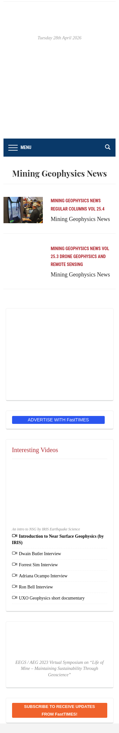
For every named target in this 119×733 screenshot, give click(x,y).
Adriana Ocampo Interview (43, 576)
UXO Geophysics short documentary (52, 598)
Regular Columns (69, 208)
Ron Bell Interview (36, 587)
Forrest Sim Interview (38, 564)
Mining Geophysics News (76, 200)
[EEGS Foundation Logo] (59, 354)
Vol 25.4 (96, 208)
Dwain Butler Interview (40, 553)
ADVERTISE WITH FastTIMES (58, 419)
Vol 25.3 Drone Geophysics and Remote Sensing (80, 256)
